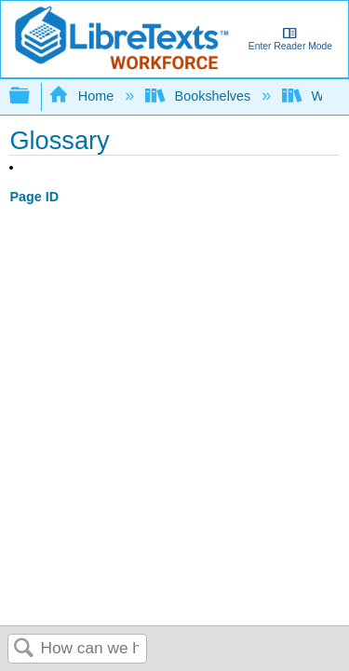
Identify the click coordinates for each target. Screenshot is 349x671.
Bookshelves (199, 96)
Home (82, 96)
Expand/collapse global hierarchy (32, 96)
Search (24, 649)
